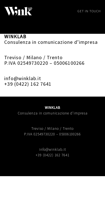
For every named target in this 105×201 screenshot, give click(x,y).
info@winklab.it (22, 78)
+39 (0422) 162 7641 (28, 84)
